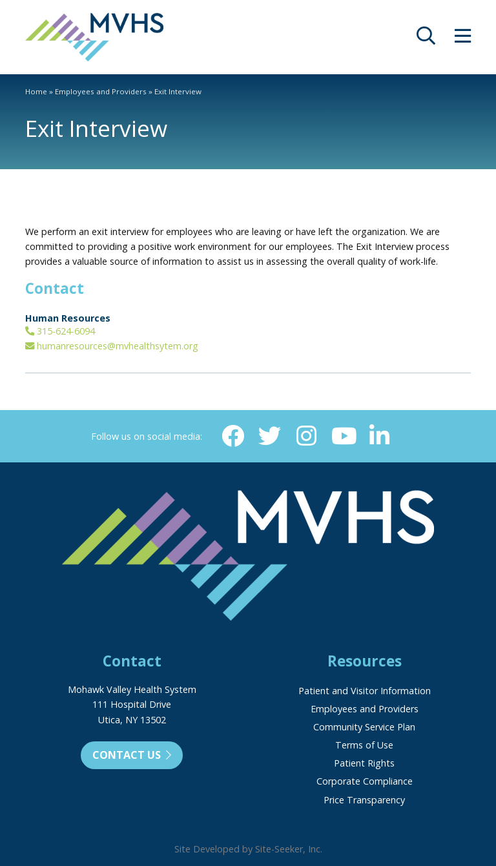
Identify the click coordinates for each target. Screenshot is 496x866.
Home (36, 91)
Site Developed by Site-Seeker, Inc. (248, 849)
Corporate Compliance (364, 781)
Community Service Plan (364, 727)
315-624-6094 (60, 331)
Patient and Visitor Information (364, 691)
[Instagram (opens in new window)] (306, 436)
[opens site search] (426, 39)
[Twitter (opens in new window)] (269, 436)
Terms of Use (364, 745)
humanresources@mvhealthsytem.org (111, 346)
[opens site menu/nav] (463, 39)
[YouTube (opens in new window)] (343, 436)
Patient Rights (364, 763)
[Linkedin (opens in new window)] (380, 436)
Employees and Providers (101, 91)
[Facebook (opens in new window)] (231, 436)
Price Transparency (364, 800)
